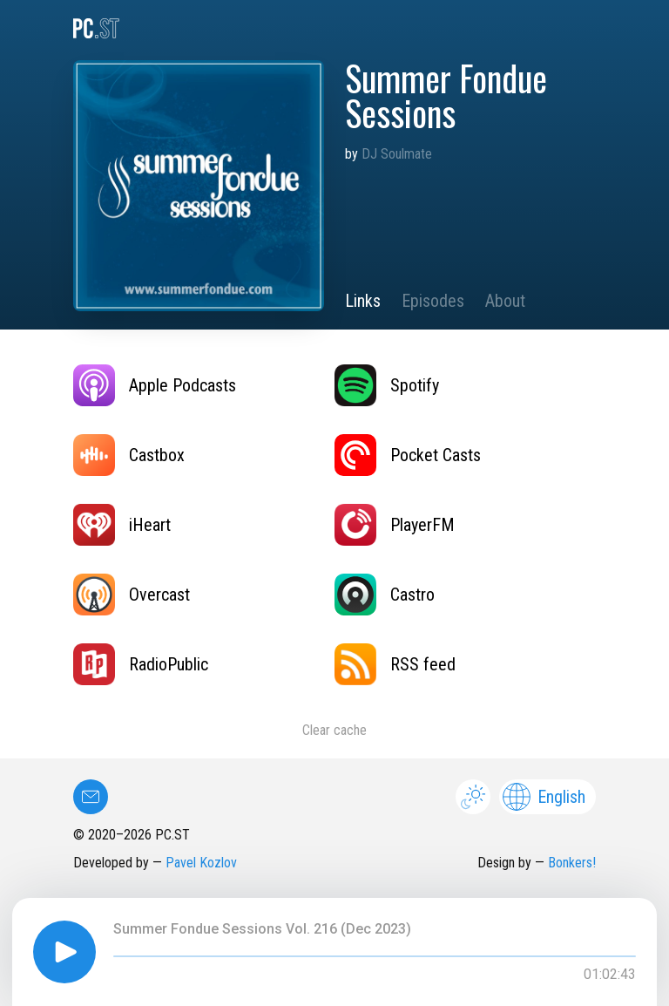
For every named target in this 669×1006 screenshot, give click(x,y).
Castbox (129, 455)
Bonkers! (572, 862)
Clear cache (334, 730)
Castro (384, 594)
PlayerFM (394, 525)
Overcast (131, 594)
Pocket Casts (407, 455)
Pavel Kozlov (201, 862)
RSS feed (395, 664)
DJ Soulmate (397, 154)
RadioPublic (140, 664)
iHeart (122, 525)
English (544, 797)
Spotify (386, 385)
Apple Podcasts (154, 385)
